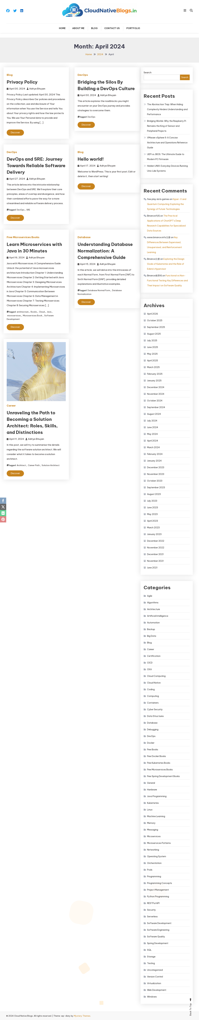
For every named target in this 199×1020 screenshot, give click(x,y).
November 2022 (155, 547)
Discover (15, 132)
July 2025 (152, 340)
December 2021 (155, 554)
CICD (150, 662)
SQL (149, 950)
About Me (78, 28)
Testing (151, 963)
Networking (153, 849)
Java (49, 312)
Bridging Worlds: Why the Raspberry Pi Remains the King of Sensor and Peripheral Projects (166, 126)
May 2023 (152, 514)
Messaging (152, 829)
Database (84, 237)
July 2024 (152, 420)
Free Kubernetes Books (158, 763)
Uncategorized (155, 970)
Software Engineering (158, 930)
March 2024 (153, 447)
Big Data (151, 636)
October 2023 (154, 480)
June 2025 (152, 347)
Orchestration (154, 863)
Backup (151, 629)
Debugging (152, 729)
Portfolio (133, 28)
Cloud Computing (156, 676)
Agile (149, 596)
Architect (21, 465)
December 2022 (155, 541)
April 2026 (152, 313)
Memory (151, 823)
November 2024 (155, 394)
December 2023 (155, 467)
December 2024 (155, 387)
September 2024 (156, 407)
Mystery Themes (82, 1016)
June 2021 (152, 567)
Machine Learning (156, 816)
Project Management (158, 889)
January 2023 (154, 534)
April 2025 (152, 360)
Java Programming (157, 796)
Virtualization (154, 983)
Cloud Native (154, 682)
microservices (14, 315)
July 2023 (152, 500)
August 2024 (154, 414)
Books (34, 312)
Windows (152, 996)
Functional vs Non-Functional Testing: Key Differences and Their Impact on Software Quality (167, 280)
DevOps (83, 74)
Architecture (153, 609)
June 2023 (152, 507)
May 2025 (152, 353)
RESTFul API (153, 903)
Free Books (152, 749)
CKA (149, 669)
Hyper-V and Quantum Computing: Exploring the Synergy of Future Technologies (166, 204)
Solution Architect (51, 465)
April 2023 (152, 520)
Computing (153, 696)
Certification (153, 656)
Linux (150, 809)
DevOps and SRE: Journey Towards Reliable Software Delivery (36, 165)
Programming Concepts (159, 883)
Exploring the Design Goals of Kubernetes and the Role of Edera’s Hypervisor (165, 264)
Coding (151, 689)
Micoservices (154, 836)
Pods (149, 869)
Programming (154, 876)
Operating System (156, 856)
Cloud (42, 312)
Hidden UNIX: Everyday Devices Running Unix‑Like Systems (167, 168)
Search (147, 72)
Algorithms (152, 602)
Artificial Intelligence (157, 616)
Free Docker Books (156, 756)
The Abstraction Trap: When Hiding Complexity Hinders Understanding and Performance (167, 109)
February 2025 (154, 374)
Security (151, 909)
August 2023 (154, 494)
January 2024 (154, 460)
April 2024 (152, 440)
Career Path (34, 465)
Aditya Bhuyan (37, 88)
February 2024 (155, 454)
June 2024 (152, 427)
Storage (151, 956)
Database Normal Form (99, 290)
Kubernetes (153, 803)
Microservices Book (32, 315)
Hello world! (91, 159)
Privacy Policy (22, 82)
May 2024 (152, 434)
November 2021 (155, 561)
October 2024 (154, 400)
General (151, 783)
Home (62, 28)
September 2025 (156, 327)
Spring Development (157, 943)
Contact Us (112, 28)
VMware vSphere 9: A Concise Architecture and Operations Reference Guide (167, 142)
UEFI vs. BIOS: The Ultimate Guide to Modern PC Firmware (165, 157)
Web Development (156, 990)
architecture (23, 312)
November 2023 (155, 474)
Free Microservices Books (23, 237)
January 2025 (154, 380)
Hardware (152, 789)
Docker (150, 742)
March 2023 (153, 527)
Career (11, 405)
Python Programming (158, 896)
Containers (153, 702)
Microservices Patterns (159, 843)
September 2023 (156, 487)
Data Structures (155, 716)
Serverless (152, 916)
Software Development (159, 923)
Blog (94, 28)
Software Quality (156, 936)
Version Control (155, 976)
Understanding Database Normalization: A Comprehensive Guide (105, 251)
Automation (153, 622)
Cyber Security (155, 709)
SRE (28, 209)
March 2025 (153, 367)
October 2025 (154, 320)
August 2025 (154, 333)
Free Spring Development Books (163, 776)
